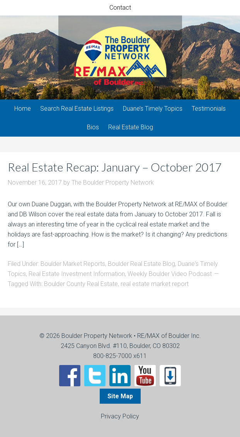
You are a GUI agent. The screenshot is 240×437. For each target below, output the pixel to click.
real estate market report (155, 284)
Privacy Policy (120, 416)
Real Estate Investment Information (77, 274)
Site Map (120, 396)
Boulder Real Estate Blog (141, 263)
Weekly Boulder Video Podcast (170, 274)
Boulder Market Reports (73, 263)
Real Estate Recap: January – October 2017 (114, 167)
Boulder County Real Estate (81, 284)
